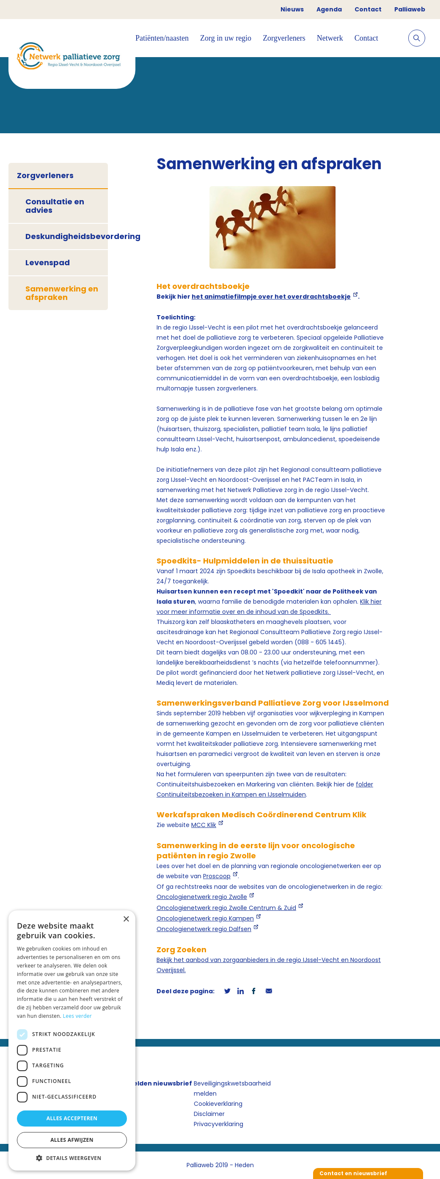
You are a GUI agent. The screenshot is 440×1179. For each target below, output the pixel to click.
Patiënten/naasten (162, 38)
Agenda (329, 9)
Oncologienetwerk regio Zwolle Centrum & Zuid (226, 908)
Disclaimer (209, 1114)
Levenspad (47, 262)
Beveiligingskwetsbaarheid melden (232, 1088)
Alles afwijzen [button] (72, 1139)
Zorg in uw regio (225, 38)
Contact (368, 9)
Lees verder (77, 1016)
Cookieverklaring (218, 1103)
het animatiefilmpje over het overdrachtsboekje (271, 296)
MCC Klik (203, 825)
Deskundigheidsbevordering (66, 236)
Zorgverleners (284, 38)
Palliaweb (409, 9)
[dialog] (71, 1040)
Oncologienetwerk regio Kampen (205, 918)
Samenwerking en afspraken (61, 292)
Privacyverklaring (218, 1124)
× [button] (126, 919)
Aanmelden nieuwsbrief (153, 1083)
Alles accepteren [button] (72, 1118)
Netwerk (330, 38)
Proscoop (217, 876)
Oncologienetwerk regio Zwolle (202, 897)
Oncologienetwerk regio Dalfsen (204, 929)
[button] (72, 1158)
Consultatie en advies (54, 205)
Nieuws (292, 9)
